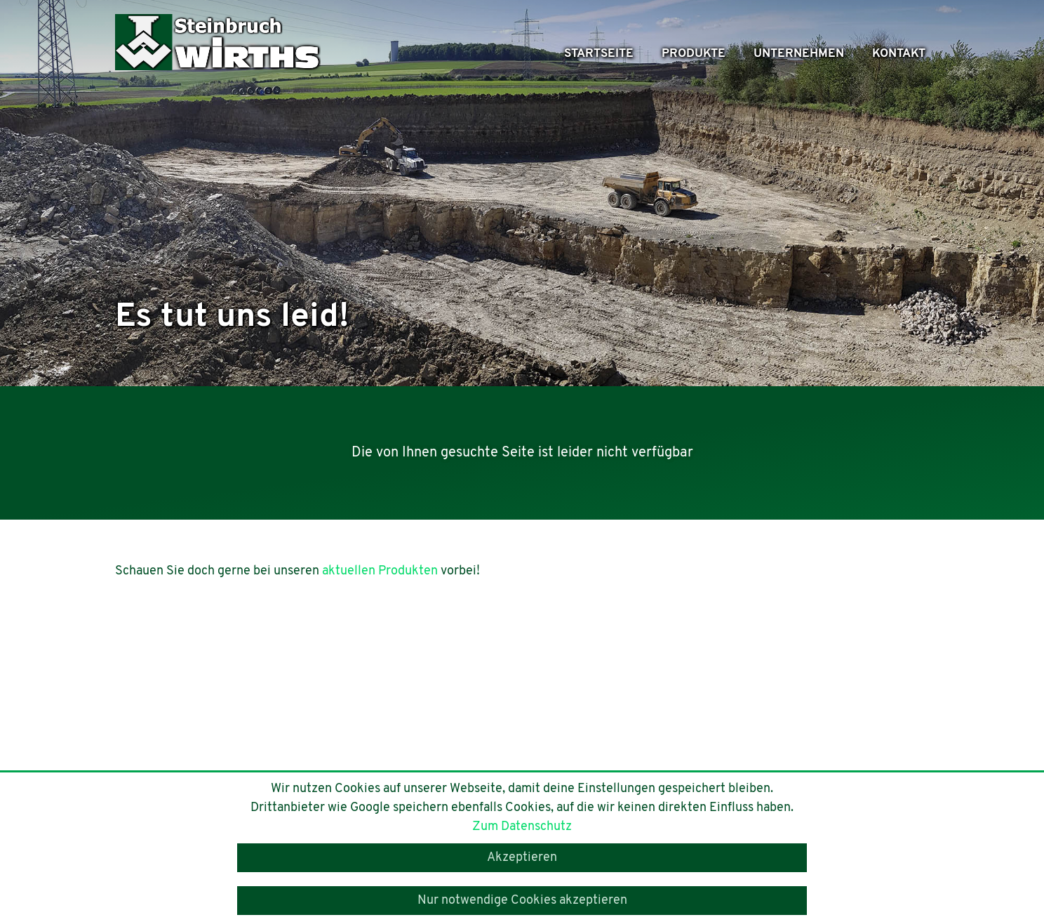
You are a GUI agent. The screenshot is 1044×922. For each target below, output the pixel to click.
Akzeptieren (522, 858)
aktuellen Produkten (380, 571)
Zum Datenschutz (522, 827)
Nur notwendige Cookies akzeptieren (522, 901)
